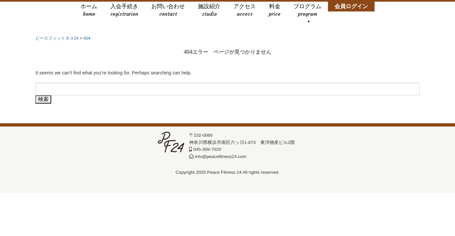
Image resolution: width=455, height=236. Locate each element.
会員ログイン (351, 11)
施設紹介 (209, 11)
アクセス (244, 11)
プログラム (307, 11)
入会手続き (124, 11)
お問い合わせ (168, 11)
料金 (274, 11)
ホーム (88, 11)
